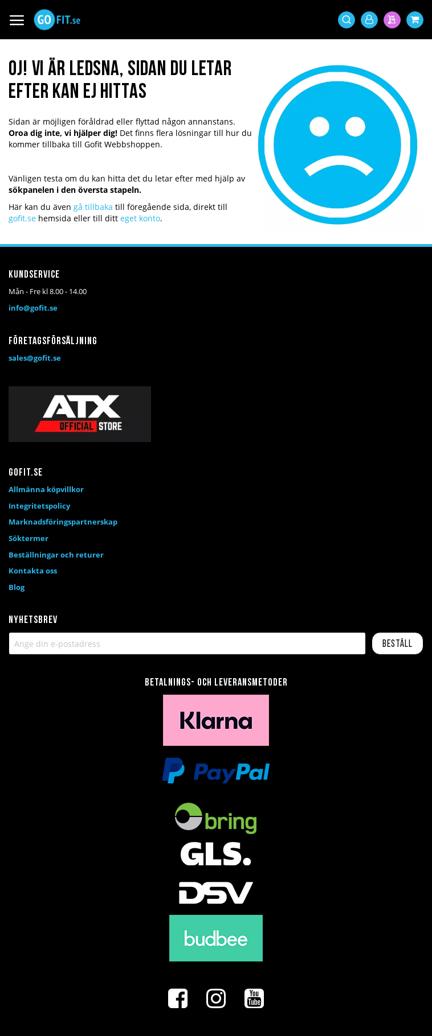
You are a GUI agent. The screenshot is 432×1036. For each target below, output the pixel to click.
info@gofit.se (33, 308)
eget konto (140, 218)
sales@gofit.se (35, 358)
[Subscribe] (397, 643)
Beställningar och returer (56, 555)
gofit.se (22, 218)
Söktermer (28, 538)
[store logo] (57, 20)
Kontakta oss (33, 571)
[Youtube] (254, 998)
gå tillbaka (93, 206)
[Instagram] (216, 998)
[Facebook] (178, 998)
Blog (17, 587)
